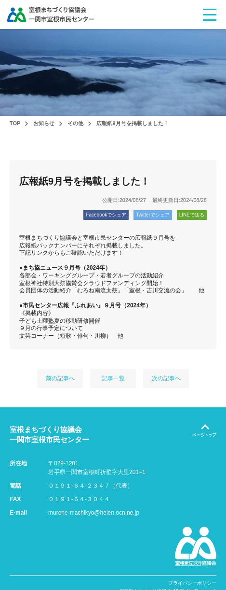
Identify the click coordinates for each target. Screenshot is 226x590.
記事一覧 (113, 378)
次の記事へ (166, 378)
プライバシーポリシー (192, 583)
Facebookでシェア (106, 214)
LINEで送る (191, 214)
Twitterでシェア (152, 214)
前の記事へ (60, 378)
